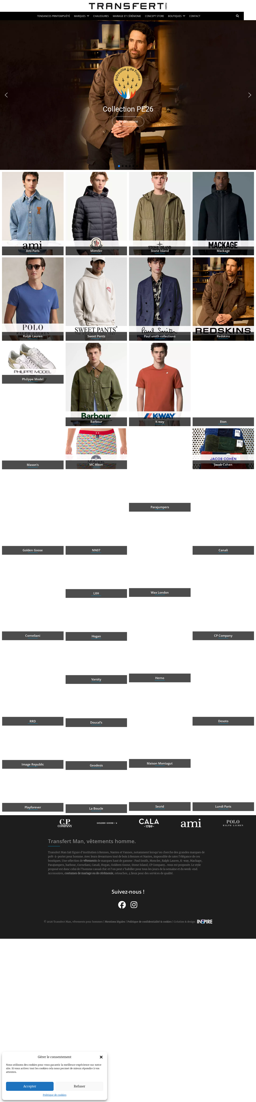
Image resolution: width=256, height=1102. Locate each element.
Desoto (33, 748)
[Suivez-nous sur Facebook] (122, 904)
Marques (86, 16)
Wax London (160, 619)
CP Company (223, 662)
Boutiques (181, 16)
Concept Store (160, 16)
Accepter (29, 1086)
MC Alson (96, 478)
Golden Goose (33, 577)
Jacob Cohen (223, 478)
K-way (159, 449)
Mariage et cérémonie (133, 16)
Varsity (96, 693)
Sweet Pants (96, 363)
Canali (223, 577)
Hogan (96, 650)
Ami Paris (32, 278)
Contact (201, 16)
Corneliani (32, 662)
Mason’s (33, 492)
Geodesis (96, 779)
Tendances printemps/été (59, 16)
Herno (159, 705)
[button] (101, 1057)
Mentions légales (115, 921)
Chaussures (107, 16)
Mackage (223, 278)
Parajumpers (160, 534)
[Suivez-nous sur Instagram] (134, 904)
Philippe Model (32, 393)
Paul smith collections (159, 363)
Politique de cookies (54, 1094)
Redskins (223, 363)
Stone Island (160, 278)
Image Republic (223, 777)
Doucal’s (96, 736)
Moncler (96, 278)
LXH (96, 607)
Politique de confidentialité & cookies (149, 921)
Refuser (79, 1086)
